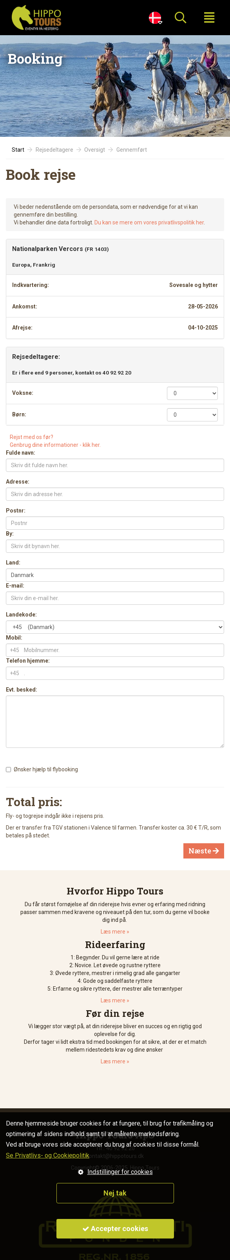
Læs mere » (115, 931)
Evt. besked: (21, 689)
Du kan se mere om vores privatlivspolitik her (149, 222)
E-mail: (15, 586)
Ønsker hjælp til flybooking (46, 769)
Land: (13, 562)
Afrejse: (22, 327)
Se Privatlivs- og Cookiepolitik (47, 1155)
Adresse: (17, 482)
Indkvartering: (30, 285)
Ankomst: (24, 306)
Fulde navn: (20, 453)
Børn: (19, 414)
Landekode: (21, 614)
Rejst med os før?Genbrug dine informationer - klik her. (55, 441)
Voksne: (22, 393)
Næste (203, 850)
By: (10, 534)
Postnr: (15, 510)
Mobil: (14, 637)
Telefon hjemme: (28, 661)
